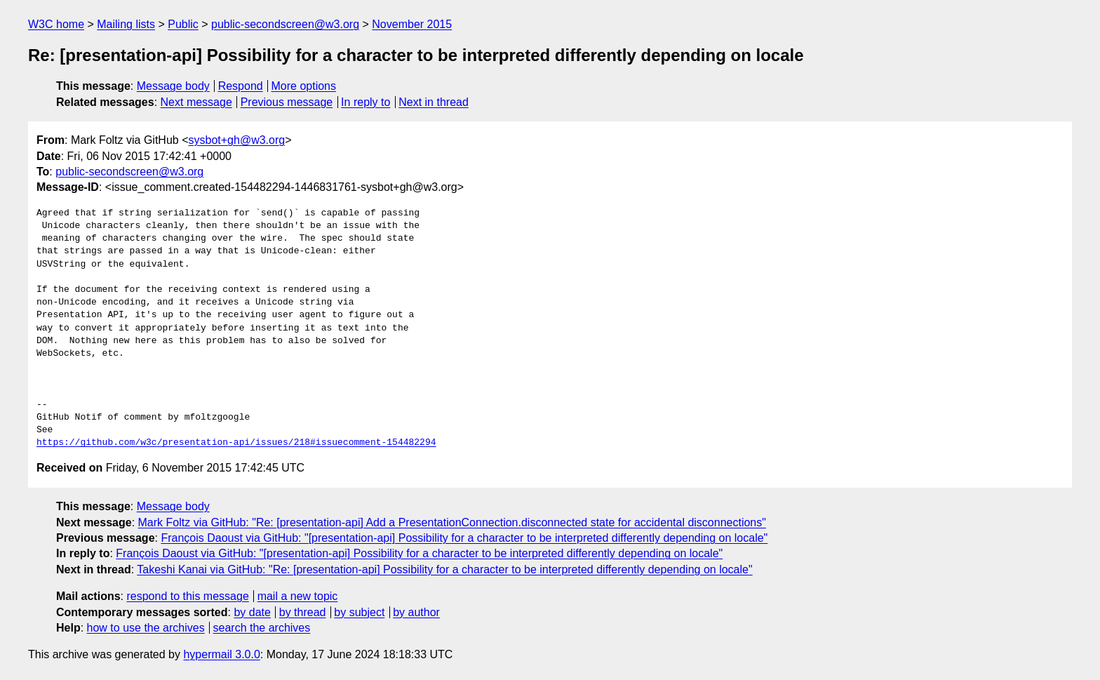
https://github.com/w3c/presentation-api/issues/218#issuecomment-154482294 (236, 442)
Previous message (287, 102)
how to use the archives (146, 628)
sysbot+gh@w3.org (237, 140)
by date (252, 612)
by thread (302, 612)
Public (183, 24)
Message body (173, 86)
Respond (240, 86)
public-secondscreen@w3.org (285, 24)
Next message (196, 102)
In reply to (365, 102)
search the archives (262, 628)
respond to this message (187, 596)
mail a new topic (297, 596)
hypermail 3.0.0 (221, 654)
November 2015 (412, 24)
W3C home (56, 24)
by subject (359, 612)
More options (304, 86)
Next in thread (433, 102)
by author (416, 612)
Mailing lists (126, 24)
